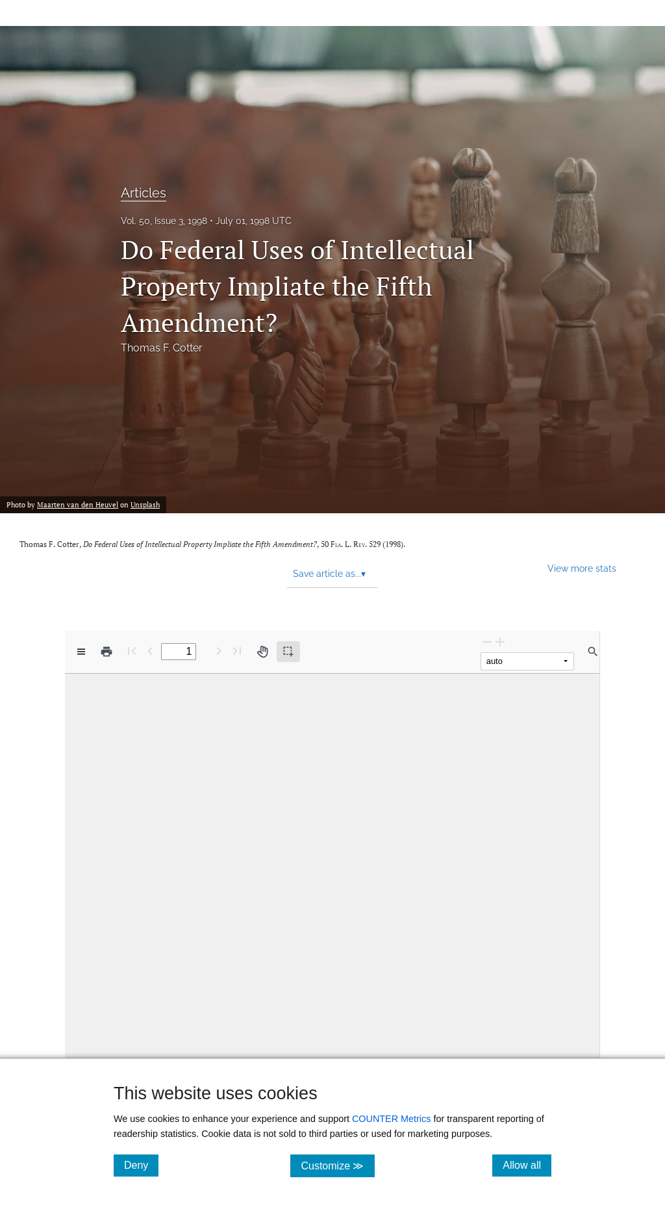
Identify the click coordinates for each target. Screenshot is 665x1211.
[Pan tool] (262, 651)
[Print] (106, 651)
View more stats (581, 568)
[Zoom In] (500, 641)
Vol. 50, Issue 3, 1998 (164, 221)
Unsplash (145, 504)
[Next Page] (219, 651)
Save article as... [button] (329, 573)
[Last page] (237, 651)
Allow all (527, 1165)
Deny (141, 1165)
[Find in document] (593, 651)
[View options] (81, 651)
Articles (143, 193)
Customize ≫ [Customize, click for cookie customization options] (337, 1165)
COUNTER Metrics (391, 1119)
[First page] (132, 651)
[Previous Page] (150, 651)
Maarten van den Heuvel (77, 504)
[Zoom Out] (487, 641)
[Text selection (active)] (288, 651)
